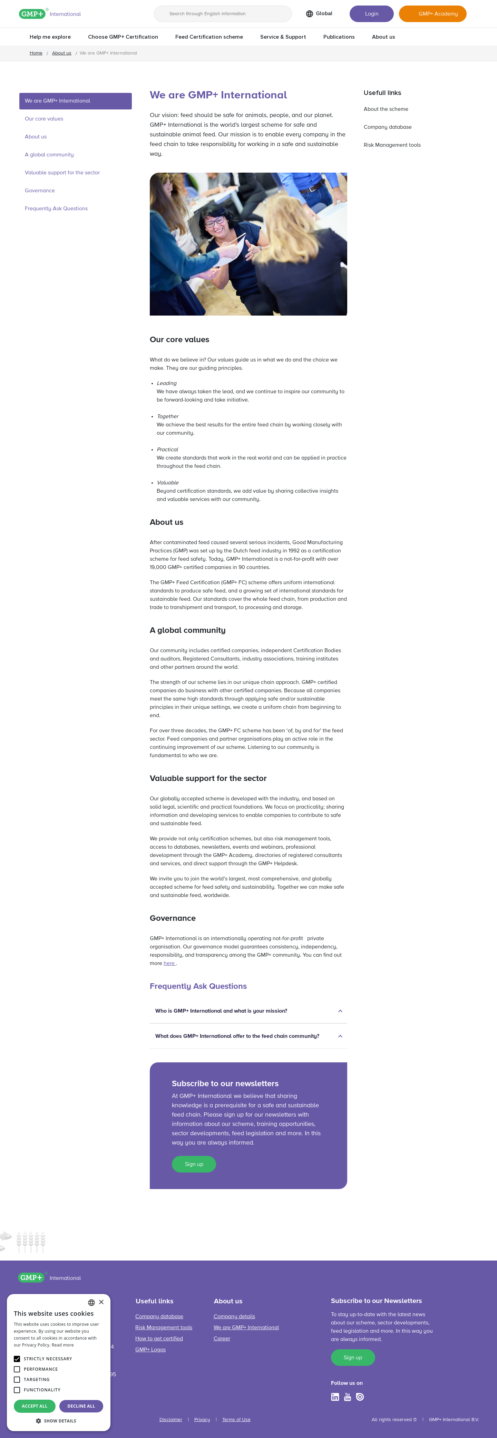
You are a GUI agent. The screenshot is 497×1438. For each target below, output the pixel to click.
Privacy (202, 1419)
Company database (388, 127)
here (170, 963)
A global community (49, 155)
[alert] (58, 1362)
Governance (40, 191)
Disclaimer (170, 1419)
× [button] (101, 1302)
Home (36, 53)
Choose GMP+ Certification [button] (123, 36)
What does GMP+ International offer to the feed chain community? (237, 1036)
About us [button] (383, 36)
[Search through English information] (223, 14)
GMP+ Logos (150, 1350)
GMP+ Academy (438, 14)
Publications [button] (339, 36)
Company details (234, 1317)
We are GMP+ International (57, 101)
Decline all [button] (81, 1406)
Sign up (194, 1164)
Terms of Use (236, 1419)
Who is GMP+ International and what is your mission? (221, 1011)
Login (372, 14)
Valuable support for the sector (63, 173)
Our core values (44, 119)
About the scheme (386, 109)
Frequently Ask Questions (56, 209)
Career (222, 1339)
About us (61, 53)
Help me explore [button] (50, 36)
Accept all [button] (35, 1406)
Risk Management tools (392, 145)
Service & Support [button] (283, 36)
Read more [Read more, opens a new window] (63, 1345)
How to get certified (159, 1339)
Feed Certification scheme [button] (209, 36)
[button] (59, 1420)
